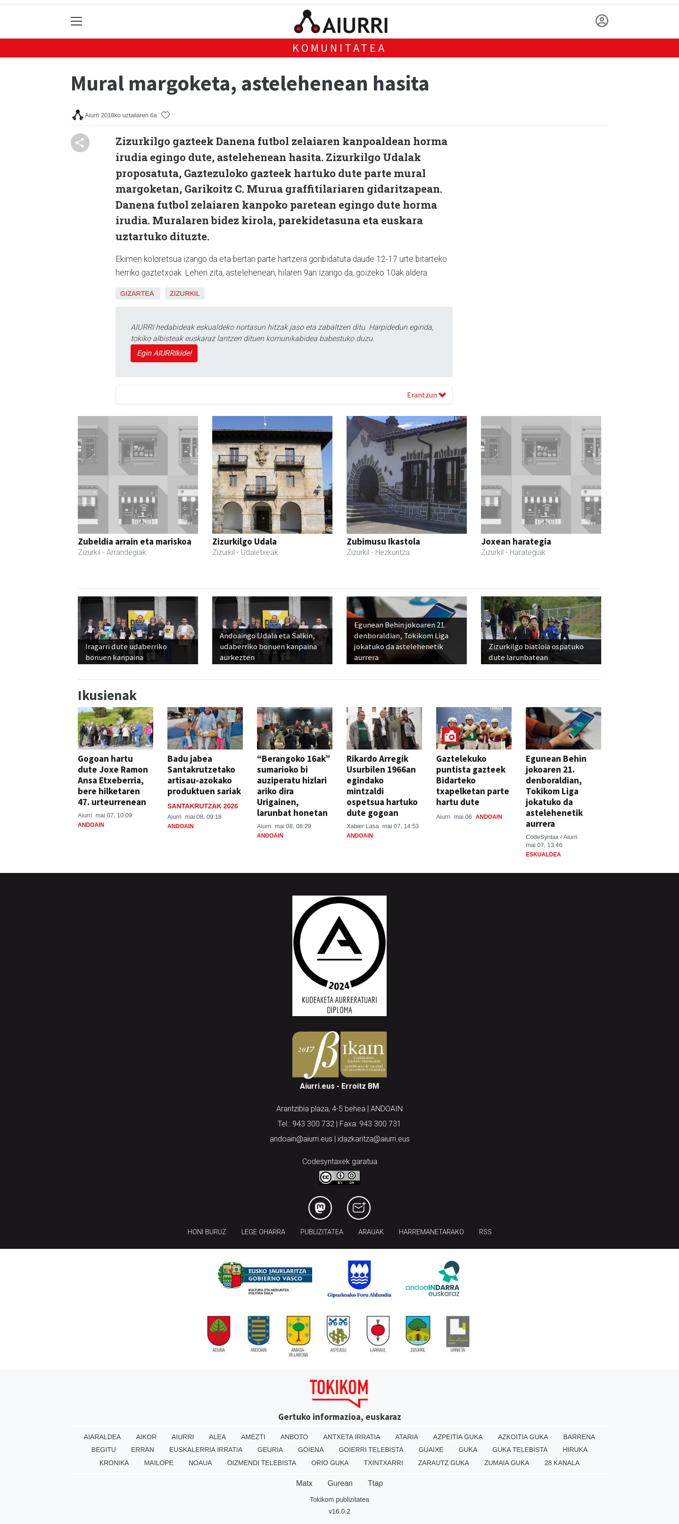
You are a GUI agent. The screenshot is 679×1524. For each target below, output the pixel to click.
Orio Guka (329, 1463)
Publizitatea (321, 1232)
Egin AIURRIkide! (164, 353)
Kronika (114, 1463)
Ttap (375, 1483)
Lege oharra (263, 1232)
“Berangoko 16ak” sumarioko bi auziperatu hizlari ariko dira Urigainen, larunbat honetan (293, 785)
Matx (304, 1483)
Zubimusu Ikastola (383, 541)
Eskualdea (543, 854)
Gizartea (137, 293)
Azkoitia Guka (523, 1437)
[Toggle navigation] (76, 21)
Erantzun (426, 394)
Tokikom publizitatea (339, 1499)
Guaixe (431, 1449)
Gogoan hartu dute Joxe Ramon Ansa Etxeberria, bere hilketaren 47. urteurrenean (113, 780)
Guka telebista (519, 1449)
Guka (468, 1449)
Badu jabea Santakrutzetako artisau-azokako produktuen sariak (204, 775)
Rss (485, 1232)
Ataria (406, 1437)
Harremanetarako (431, 1232)
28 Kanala (562, 1463)
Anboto (294, 1437)
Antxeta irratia (352, 1437)
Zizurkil (185, 293)
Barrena (579, 1437)
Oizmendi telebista (262, 1463)
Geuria (270, 1449)
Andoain (91, 825)
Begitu (103, 1449)
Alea (217, 1437)
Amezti (253, 1437)
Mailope (159, 1463)
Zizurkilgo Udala (244, 541)
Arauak (371, 1232)
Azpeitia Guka (458, 1437)
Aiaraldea (102, 1437)
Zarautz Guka (443, 1463)
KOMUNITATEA (339, 48)
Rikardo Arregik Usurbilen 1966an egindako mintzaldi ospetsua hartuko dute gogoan (382, 785)
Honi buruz (207, 1232)
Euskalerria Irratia (205, 1449)
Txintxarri (383, 1463)
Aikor (146, 1437)
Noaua (200, 1463)
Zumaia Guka (507, 1463)
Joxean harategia (516, 541)
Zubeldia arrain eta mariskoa (134, 541)
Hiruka (575, 1449)
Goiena (310, 1449)
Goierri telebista (371, 1449)
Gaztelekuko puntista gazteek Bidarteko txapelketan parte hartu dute (472, 780)
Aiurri (183, 1437)
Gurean (340, 1483)
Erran (142, 1449)
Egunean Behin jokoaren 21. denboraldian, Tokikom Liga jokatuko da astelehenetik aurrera (556, 791)
